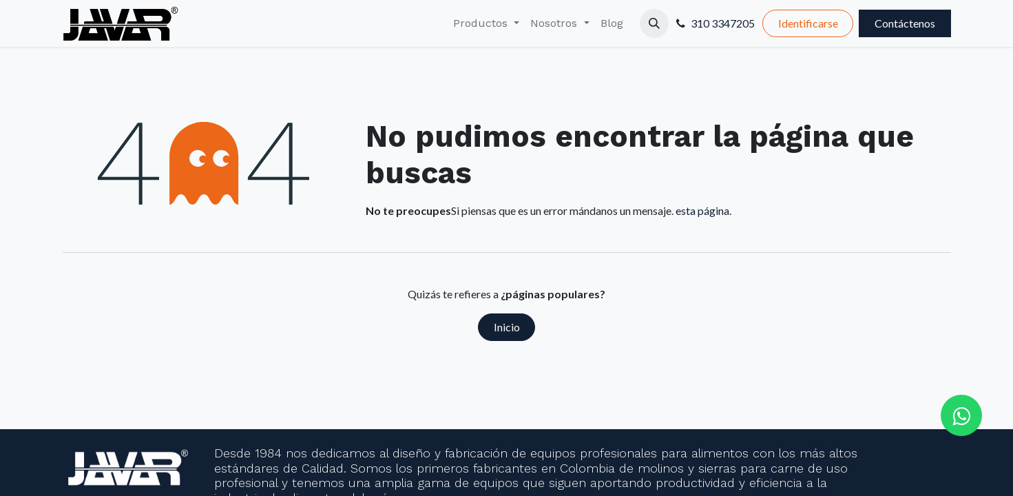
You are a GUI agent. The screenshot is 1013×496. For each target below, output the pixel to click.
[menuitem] (486, 23)
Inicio (507, 326)
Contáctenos (905, 23)
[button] (654, 23)
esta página (702, 210)
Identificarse (808, 23)
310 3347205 (723, 23)
